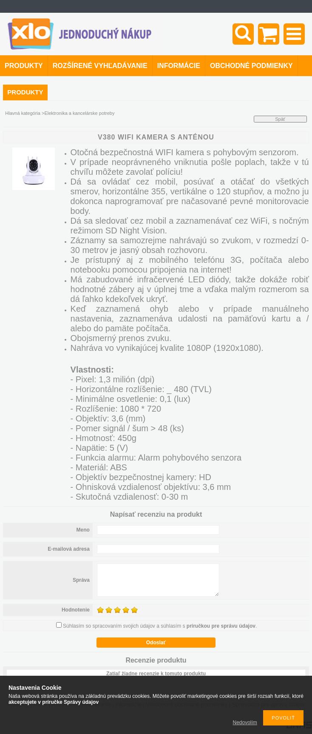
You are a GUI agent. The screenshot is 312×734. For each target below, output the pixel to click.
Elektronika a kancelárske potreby (79, 113)
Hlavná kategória (22, 113)
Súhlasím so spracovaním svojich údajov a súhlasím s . (160, 626)
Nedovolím (245, 722)
